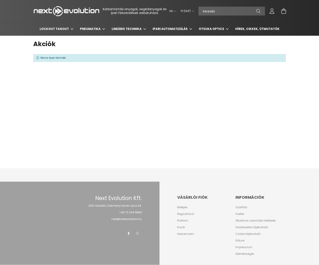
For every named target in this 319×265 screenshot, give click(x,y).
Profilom (182, 220)
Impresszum (243, 247)
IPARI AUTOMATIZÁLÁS (170, 29)
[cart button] (283, 11)
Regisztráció (185, 214)
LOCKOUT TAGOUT (55, 29)
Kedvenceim (185, 234)
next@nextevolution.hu (126, 219)
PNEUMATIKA (90, 29)
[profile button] (272, 11)
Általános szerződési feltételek (255, 220)
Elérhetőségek (244, 253)
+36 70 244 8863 (130, 212)
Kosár (181, 227)
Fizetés (239, 214)
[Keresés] (231, 11)
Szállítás (241, 207)
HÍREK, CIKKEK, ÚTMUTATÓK (257, 29)
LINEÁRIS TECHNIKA (127, 29)
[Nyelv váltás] (171, 11)
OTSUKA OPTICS (212, 29)
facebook (128, 233)
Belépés (182, 207)
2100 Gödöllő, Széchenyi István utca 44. (115, 206)
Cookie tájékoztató (248, 234)
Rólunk (240, 240)
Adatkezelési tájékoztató (251, 227)
